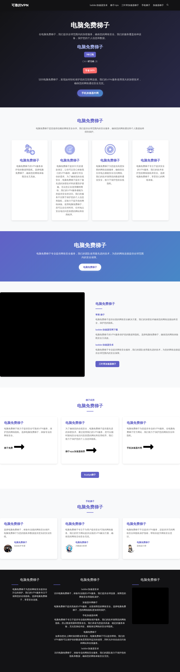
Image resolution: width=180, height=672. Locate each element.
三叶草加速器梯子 (107, 367)
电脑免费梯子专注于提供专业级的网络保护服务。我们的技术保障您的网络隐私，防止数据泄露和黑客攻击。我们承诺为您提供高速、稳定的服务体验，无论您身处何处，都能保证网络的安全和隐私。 (90, 627)
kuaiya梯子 (90, 478)
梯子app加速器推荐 (81, 454)
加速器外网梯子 (90, 606)
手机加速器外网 (90, 93)
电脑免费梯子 (90, 270)
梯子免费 (14, 450)
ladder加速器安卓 (90, 593)
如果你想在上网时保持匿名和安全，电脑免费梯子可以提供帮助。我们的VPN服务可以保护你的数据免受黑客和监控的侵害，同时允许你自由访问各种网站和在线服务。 (90, 643)
